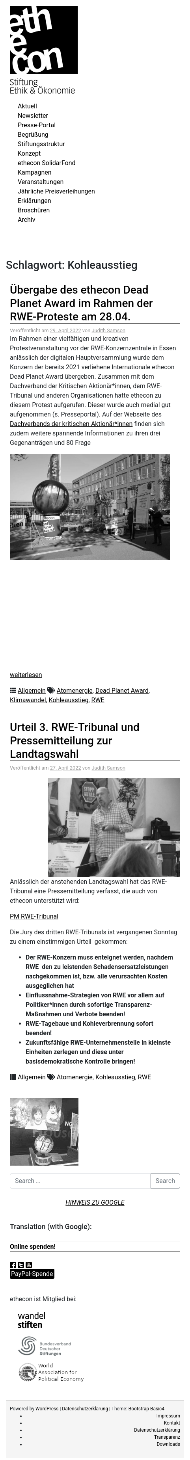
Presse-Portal (37, 125)
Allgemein (32, 690)
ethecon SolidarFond (47, 163)
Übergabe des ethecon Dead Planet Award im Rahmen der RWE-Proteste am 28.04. (81, 303)
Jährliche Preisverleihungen (56, 191)
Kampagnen (35, 172)
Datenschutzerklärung (85, 1409)
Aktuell (27, 106)
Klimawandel (28, 700)
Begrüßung (33, 134)
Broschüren (34, 210)
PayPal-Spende (32, 1274)
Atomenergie (75, 690)
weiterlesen (26, 675)
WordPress (46, 1409)
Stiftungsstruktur (41, 144)
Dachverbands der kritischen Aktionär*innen (71, 424)
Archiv (26, 219)
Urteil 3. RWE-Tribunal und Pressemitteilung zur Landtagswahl (75, 740)
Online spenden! (33, 1246)
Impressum (168, 1416)
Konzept (29, 153)
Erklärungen (34, 201)
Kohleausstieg (69, 700)
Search (165, 1181)
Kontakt (172, 1423)
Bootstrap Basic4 (146, 1409)
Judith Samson (108, 330)
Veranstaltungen (40, 182)
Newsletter (33, 115)
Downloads (168, 1444)
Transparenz (167, 1437)
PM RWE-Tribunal (34, 916)
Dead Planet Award (122, 690)
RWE (97, 700)
